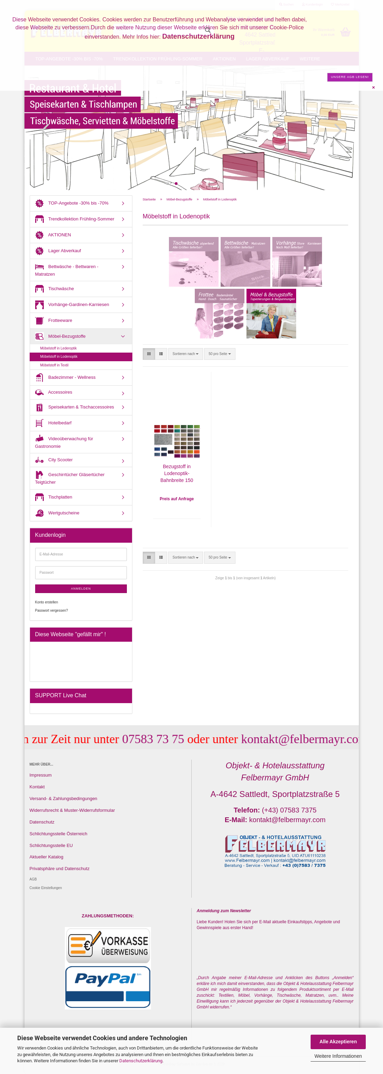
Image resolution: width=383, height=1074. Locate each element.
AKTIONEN (53, 235)
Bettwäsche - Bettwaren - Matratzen (67, 270)
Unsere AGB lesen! (350, 77)
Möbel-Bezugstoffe (60, 336)
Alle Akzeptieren (338, 1041)
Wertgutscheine (57, 513)
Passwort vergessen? (51, 610)
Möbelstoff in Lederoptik (58, 348)
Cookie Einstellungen (46, 888)
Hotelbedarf (53, 423)
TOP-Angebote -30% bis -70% (72, 203)
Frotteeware (53, 320)
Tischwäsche (54, 289)
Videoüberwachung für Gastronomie (64, 442)
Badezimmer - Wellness (65, 377)
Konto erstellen (46, 602)
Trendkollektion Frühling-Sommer (74, 219)
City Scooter (54, 460)
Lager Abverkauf (58, 251)
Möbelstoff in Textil (54, 365)
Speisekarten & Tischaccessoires (74, 407)
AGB (33, 879)
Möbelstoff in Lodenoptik (59, 356)
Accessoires (53, 392)
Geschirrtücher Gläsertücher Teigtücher (70, 478)
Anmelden (81, 588)
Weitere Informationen (338, 1056)
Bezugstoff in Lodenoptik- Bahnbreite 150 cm (176, 474)
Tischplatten (53, 497)
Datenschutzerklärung (140, 1060)
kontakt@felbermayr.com (292, 739)
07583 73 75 (141, 739)
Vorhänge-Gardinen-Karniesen (72, 304)
